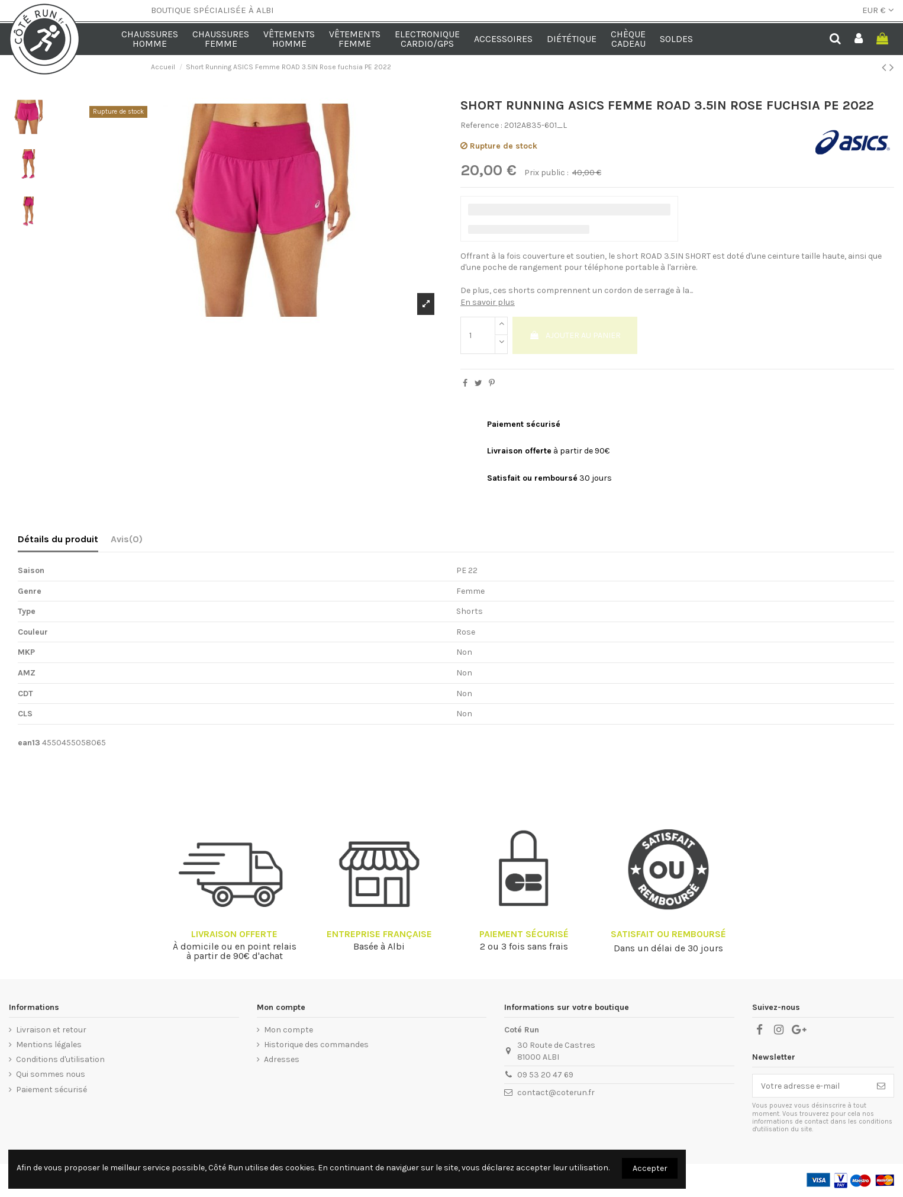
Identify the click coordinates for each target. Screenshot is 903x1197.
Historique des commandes (316, 1045)
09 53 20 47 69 (545, 1075)
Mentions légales (49, 1045)
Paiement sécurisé (51, 1090)
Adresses (281, 1059)
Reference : (481, 125)
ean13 (29, 743)
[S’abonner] (881, 1085)
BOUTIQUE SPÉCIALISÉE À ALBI (212, 10)
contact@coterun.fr (556, 1092)
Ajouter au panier (575, 335)
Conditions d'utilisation (60, 1059)
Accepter (650, 1168)
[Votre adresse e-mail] (811, 1085)
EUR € (878, 10)
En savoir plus (487, 302)
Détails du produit (58, 539)
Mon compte (288, 1030)
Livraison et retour (51, 1030)
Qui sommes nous (50, 1074)
